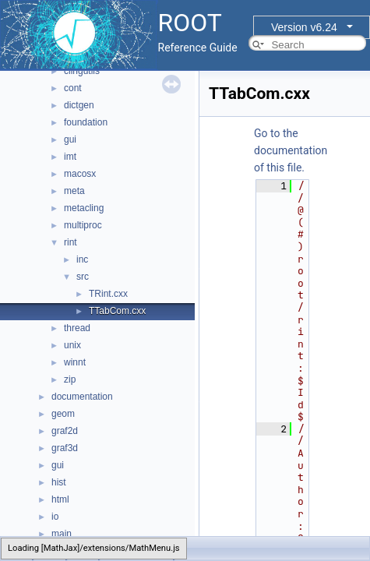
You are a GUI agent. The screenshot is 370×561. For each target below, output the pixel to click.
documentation (82, 396)
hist (58, 482)
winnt (75, 362)
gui (70, 139)
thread (77, 328)
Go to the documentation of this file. (290, 150)
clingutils (82, 70)
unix (72, 345)
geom (63, 413)
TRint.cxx (108, 293)
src (82, 276)
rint (70, 242)
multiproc (83, 225)
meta (74, 190)
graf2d (64, 430)
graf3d (64, 448)
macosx (80, 173)
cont (73, 88)
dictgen (79, 105)
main (61, 533)
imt (70, 156)
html (60, 499)
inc (82, 259)
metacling (84, 208)
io (54, 516)
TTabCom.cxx (117, 310)
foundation (85, 122)
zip (70, 379)
